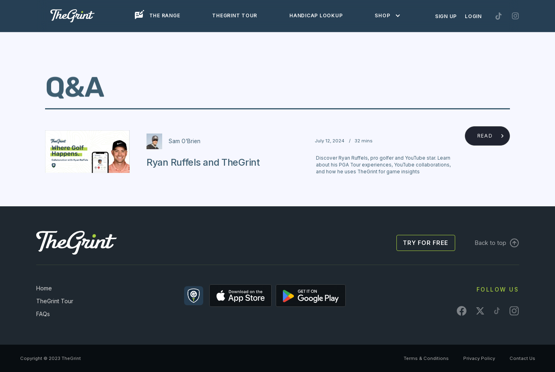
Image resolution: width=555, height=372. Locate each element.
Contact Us (522, 358)
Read (485, 136)
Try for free (425, 242)
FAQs (43, 313)
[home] (72, 16)
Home (44, 288)
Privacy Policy (479, 358)
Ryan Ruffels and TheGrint (203, 162)
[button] (385, 15)
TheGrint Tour (54, 301)
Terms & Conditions (426, 358)
